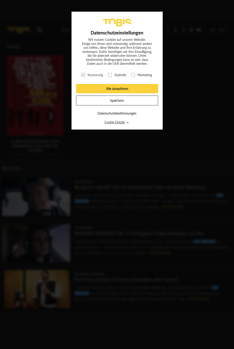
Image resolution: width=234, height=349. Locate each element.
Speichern (117, 100)
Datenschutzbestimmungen (117, 113)
